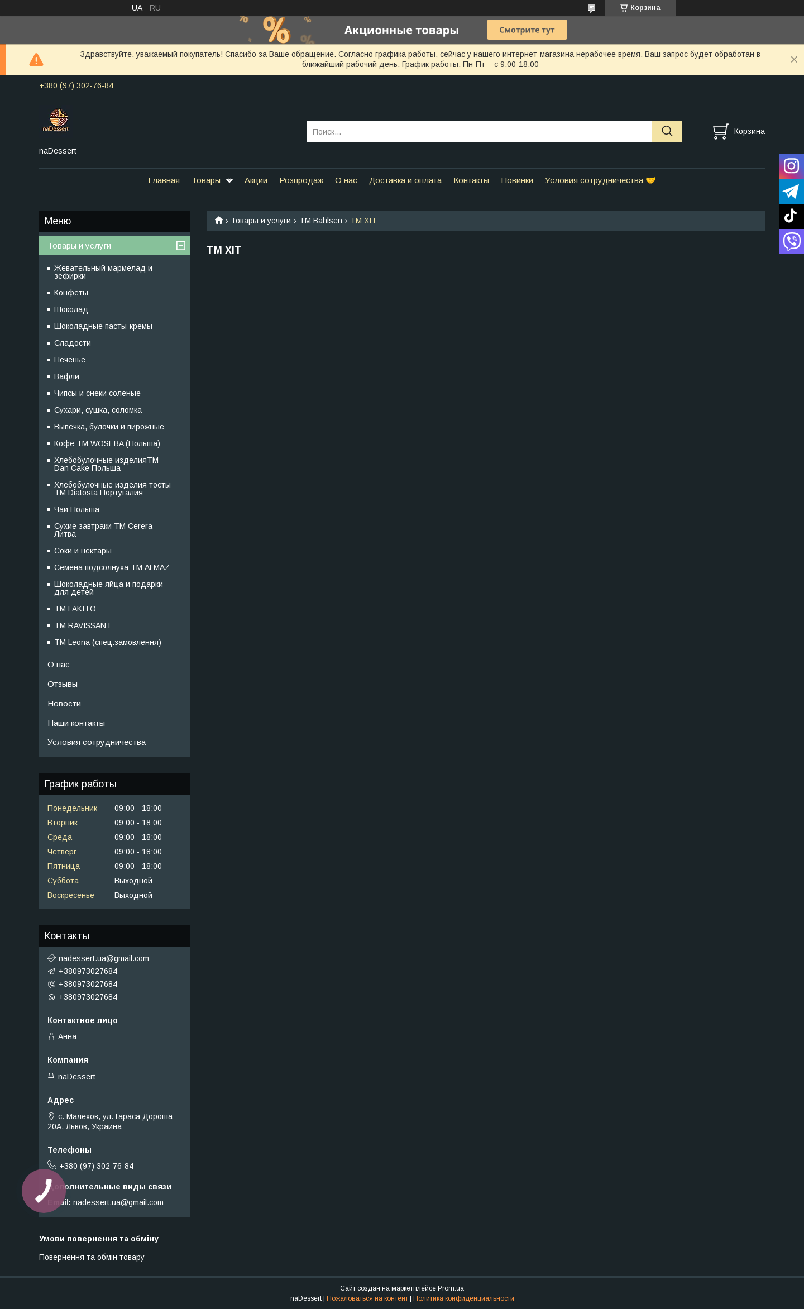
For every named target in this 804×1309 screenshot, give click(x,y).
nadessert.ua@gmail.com (104, 958)
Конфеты (71, 292)
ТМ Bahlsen (320, 220)
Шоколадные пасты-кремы (103, 326)
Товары (206, 180)
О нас (346, 180)
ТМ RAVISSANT (83, 625)
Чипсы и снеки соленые (97, 393)
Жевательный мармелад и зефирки (103, 272)
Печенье (69, 359)
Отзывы (62, 684)
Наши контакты (76, 723)
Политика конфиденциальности (463, 1298)
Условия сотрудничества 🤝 (600, 180)
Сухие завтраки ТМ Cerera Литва (103, 530)
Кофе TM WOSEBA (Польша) (107, 443)
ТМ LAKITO (75, 608)
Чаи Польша (76, 509)
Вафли (66, 376)
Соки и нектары (83, 550)
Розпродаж (301, 180)
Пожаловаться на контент (367, 1298)
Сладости (72, 342)
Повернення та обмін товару (92, 1257)
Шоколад (71, 309)
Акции (256, 180)
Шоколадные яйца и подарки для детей (108, 588)
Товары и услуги (261, 220)
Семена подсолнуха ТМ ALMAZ (112, 567)
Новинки (517, 180)
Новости (64, 703)
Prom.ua (451, 1288)
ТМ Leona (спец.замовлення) (107, 642)
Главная (164, 180)
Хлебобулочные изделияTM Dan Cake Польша (106, 464)
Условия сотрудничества (96, 742)
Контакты (471, 180)
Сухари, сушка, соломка (98, 409)
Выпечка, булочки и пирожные (109, 426)
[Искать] (667, 131)
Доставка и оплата (405, 180)
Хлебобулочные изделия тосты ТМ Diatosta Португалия (112, 488)
